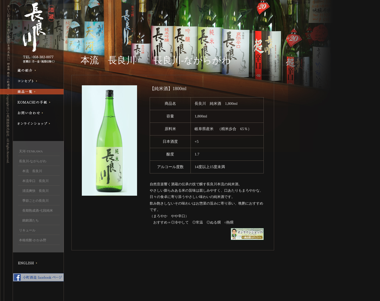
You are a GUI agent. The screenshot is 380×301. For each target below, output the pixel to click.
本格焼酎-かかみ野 (32, 240)
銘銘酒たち (29, 220)
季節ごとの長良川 (34, 201)
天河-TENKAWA (31, 151)
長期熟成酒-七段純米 (36, 210)
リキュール (27, 230)
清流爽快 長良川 (34, 191)
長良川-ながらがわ (32, 161)
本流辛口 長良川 (34, 181)
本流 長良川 (34, 171)
